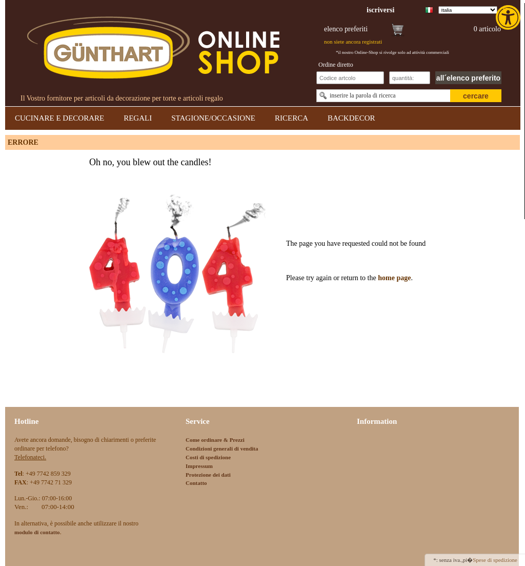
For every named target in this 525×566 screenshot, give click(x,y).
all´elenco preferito (468, 78)
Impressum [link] (199, 466)
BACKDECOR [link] (351, 118)
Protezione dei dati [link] (208, 475)
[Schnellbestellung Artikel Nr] (350, 77)
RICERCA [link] (291, 118)
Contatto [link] (196, 483)
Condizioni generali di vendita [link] (222, 448)
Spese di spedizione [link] (495, 560)
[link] (509, 17)
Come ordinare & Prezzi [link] (215, 440)
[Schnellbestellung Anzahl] (409, 77)
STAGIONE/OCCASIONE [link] (213, 118)
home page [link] (393, 278)
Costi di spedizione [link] (208, 457)
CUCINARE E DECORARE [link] (59, 118)
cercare (476, 96)
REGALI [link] (138, 118)
